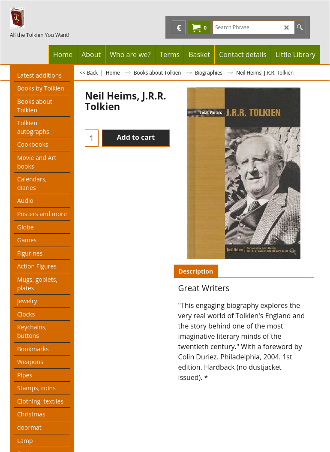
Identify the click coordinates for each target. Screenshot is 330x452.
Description (196, 271)
